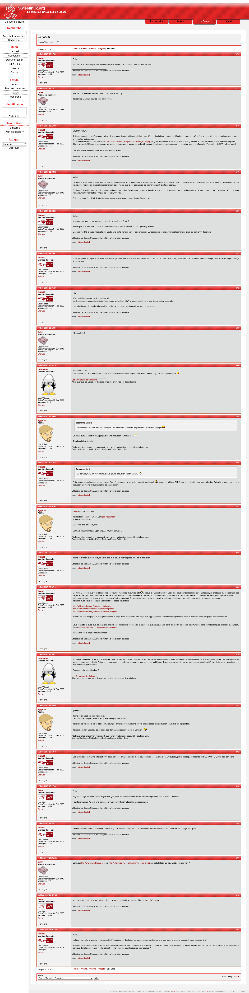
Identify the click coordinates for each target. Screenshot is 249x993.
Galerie (15, 72)
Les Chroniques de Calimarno (84, 380)
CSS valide (201, 991)
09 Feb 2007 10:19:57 (47, 328)
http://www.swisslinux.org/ (92, 863)
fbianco (41, 58)
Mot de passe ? (15, 131)
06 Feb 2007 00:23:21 (47, 211)
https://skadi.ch (84, 75)
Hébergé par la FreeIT (217, 991)
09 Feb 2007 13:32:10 (47, 365)
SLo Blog (15, 63)
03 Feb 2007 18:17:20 (47, 54)
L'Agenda (228, 21)
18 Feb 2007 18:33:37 (47, 823)
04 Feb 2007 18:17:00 (47, 126)
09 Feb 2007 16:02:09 (47, 506)
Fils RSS (233, 991)
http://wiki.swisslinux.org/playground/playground (97, 627)
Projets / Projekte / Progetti (93, 49)
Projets (15, 68)
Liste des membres (15, 88)
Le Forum (204, 21)
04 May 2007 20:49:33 (47, 895)
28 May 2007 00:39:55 (47, 930)
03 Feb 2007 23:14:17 (47, 88)
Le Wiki (180, 21)
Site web (41, 77)
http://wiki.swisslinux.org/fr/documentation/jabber (93, 609)
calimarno (43, 369)
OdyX (40, 92)
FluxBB (236, 977)
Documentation (15, 59)
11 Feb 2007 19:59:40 (47, 752)
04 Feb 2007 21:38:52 (47, 172)
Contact (243, 991)
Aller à (68, 977)
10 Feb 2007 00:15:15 (47, 553)
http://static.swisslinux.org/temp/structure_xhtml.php (128, 141)
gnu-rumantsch (108, 517)
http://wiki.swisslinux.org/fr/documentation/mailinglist (95, 611)
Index (15, 84)
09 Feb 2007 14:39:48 (47, 416)
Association (14, 55)
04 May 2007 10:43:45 (47, 858)
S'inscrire (14, 127)
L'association (156, 21)
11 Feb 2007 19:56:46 (47, 705)
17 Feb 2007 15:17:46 (47, 786)
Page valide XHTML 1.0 (185, 991)
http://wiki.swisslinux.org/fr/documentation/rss (92, 606)
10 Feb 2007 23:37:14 (47, 587)
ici (86, 517)
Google (76, 511)
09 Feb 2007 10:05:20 (47, 288)
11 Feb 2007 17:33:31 (47, 654)
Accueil (15, 51)
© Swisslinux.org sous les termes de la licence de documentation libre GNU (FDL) (141, 991)
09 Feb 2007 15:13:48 (47, 463)
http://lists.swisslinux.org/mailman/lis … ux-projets (129, 863)
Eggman (42, 420)
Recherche (14, 96)
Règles (15, 92)
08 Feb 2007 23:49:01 (47, 253)
